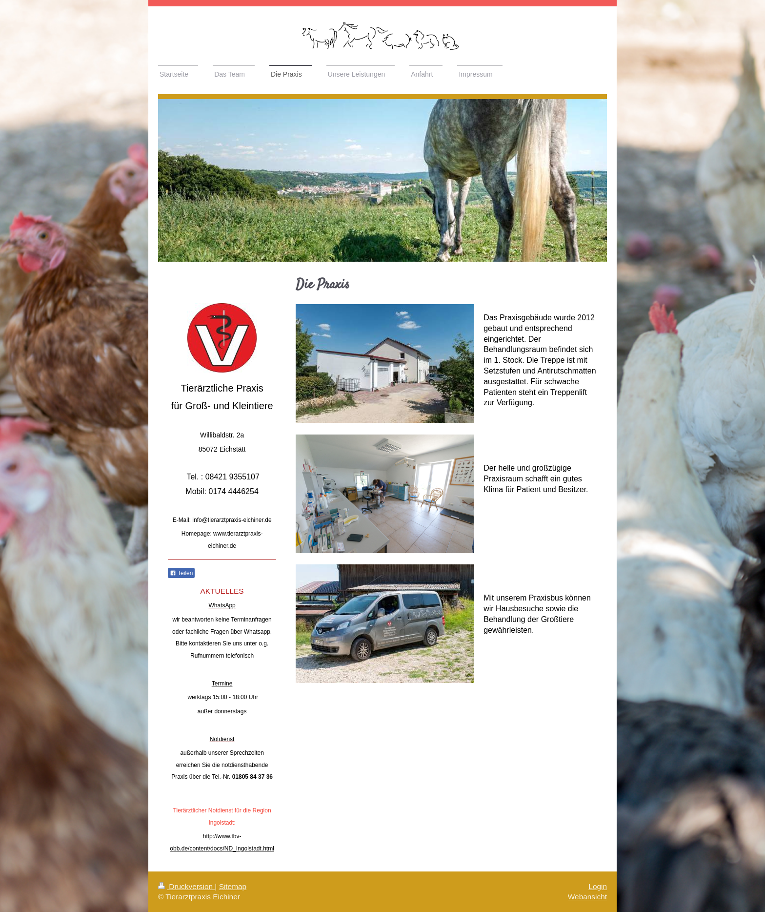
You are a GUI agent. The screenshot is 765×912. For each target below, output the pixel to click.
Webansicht (587, 896)
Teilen (181, 573)
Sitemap (232, 886)
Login (597, 886)
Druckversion (186, 886)
